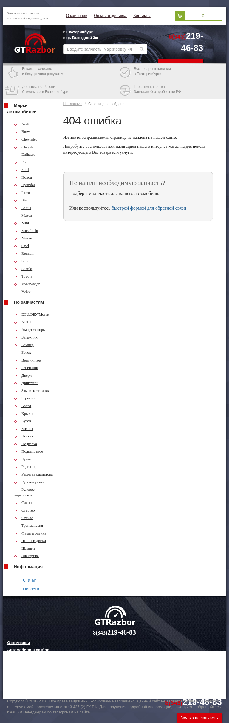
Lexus (22, 207)
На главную (72, 104)
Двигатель (26, 383)
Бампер (24, 344)
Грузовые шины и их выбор (34, 679)
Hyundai (24, 185)
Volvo (22, 291)
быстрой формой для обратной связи (149, 208)
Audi (21, 124)
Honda (23, 177)
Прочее (23, 459)
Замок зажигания (31, 390)
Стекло (23, 517)
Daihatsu (24, 154)
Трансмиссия (28, 525)
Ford (21, 169)
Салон (23, 502)
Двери (23, 375)
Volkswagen (27, 284)
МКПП (23, 428)
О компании (76, 15)
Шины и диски (30, 540)
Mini (21, 223)
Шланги (24, 548)
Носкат (23, 436)
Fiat (20, 162)
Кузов (22, 421)
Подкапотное (28, 451)
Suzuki (23, 269)
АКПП (23, 322)
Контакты (142, 15)
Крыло (23, 413)
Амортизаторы (30, 329)
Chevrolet (25, 139)
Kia (20, 200)
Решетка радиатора (33, 474)
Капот (22, 405)
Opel (21, 246)
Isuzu (22, 192)
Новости (31, 589)
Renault (23, 253)
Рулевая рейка (29, 482)
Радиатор (25, 466)
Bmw (22, 131)
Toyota (23, 276)
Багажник (26, 337)
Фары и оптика (30, 533)
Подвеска (25, 444)
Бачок (22, 352)
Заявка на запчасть (199, 718)
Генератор (26, 367)
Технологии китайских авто (33, 687)
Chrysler (24, 147)
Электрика (26, 556)
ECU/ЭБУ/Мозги (31, 314)
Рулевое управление (24, 492)
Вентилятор (27, 360)
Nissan (23, 238)
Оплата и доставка (110, 15)
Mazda (23, 215)
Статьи (29, 580)
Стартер (24, 510)
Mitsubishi (26, 230)
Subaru (23, 261)
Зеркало (24, 398)
